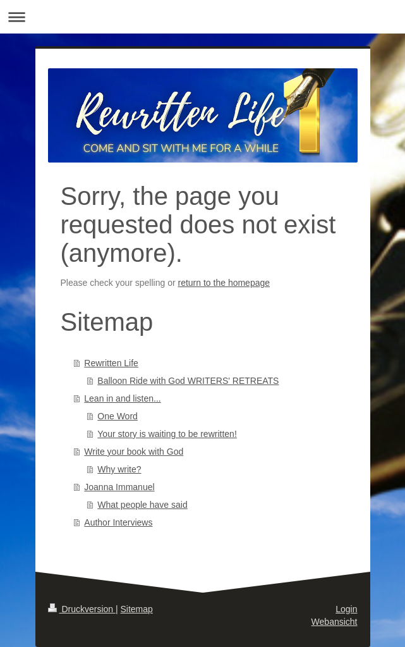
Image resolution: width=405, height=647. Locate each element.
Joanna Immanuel (119, 487)
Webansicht (334, 622)
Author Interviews (118, 522)
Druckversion (82, 609)
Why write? (119, 469)
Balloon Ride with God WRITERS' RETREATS (188, 381)
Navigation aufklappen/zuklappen (202, 16)
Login (346, 609)
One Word (117, 416)
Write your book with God (133, 452)
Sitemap (137, 609)
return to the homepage (224, 283)
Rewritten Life (111, 363)
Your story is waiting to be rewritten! (166, 434)
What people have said (142, 505)
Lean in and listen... (122, 398)
